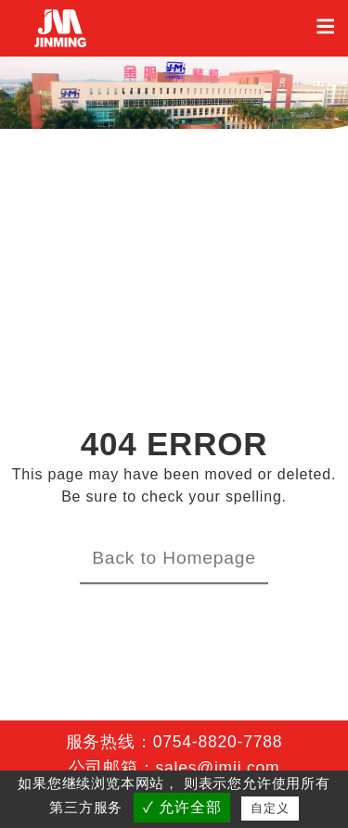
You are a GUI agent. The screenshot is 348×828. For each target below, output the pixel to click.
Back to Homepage (174, 557)
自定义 (270, 808)
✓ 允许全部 (182, 807)
